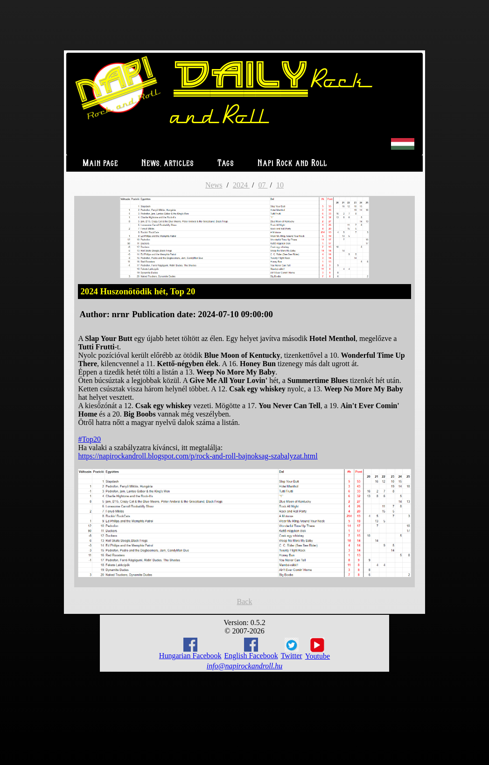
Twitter (291, 649)
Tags (225, 163)
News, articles (167, 163)
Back (244, 601)
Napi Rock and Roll (292, 163)
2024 (241, 185)
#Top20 (89, 439)
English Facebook (251, 649)
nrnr (120, 314)
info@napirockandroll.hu (244, 666)
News (213, 185)
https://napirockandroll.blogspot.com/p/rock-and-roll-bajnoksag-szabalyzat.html (197, 456)
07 (262, 185)
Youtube (317, 649)
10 (280, 185)
